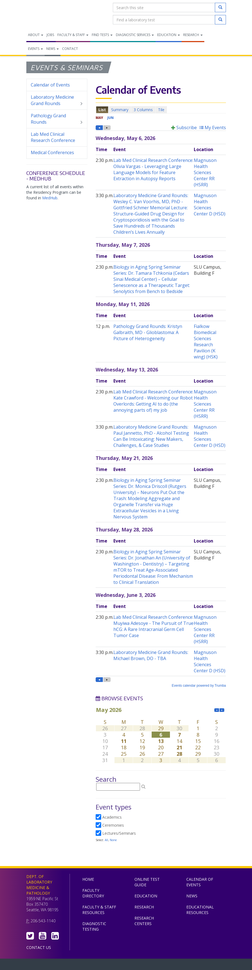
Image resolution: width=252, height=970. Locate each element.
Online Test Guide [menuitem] (147, 882)
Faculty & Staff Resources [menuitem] (99, 909)
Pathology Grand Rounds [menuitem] (57, 119)
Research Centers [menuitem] (144, 920)
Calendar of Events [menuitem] (50, 85)
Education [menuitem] (168, 34)
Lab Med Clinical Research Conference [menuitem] (53, 137)
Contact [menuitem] (70, 48)
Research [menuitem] (193, 34)
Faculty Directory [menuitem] (93, 893)
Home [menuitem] (88, 879)
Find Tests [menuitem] (102, 34)
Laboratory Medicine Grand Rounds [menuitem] (57, 100)
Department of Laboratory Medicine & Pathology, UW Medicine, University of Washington (54, 13)
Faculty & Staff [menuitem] (72, 34)
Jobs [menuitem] (50, 34)
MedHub (49, 197)
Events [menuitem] (35, 48)
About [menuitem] (35, 34)
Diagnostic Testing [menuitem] (94, 926)
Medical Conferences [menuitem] (52, 152)
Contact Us (38, 947)
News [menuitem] (52, 48)
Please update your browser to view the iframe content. (161, 110)
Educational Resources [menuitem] (200, 909)
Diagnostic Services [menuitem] (135, 34)
